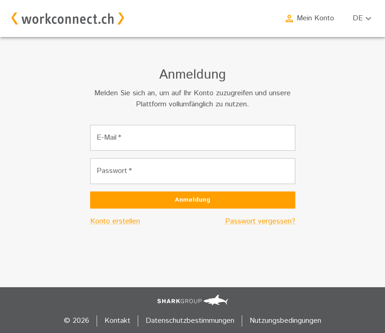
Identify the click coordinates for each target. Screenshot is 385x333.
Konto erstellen (115, 221)
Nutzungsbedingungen (285, 320)
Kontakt (117, 320)
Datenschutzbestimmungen (190, 320)
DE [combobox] (358, 18)
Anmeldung (192, 200)
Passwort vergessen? (260, 221)
